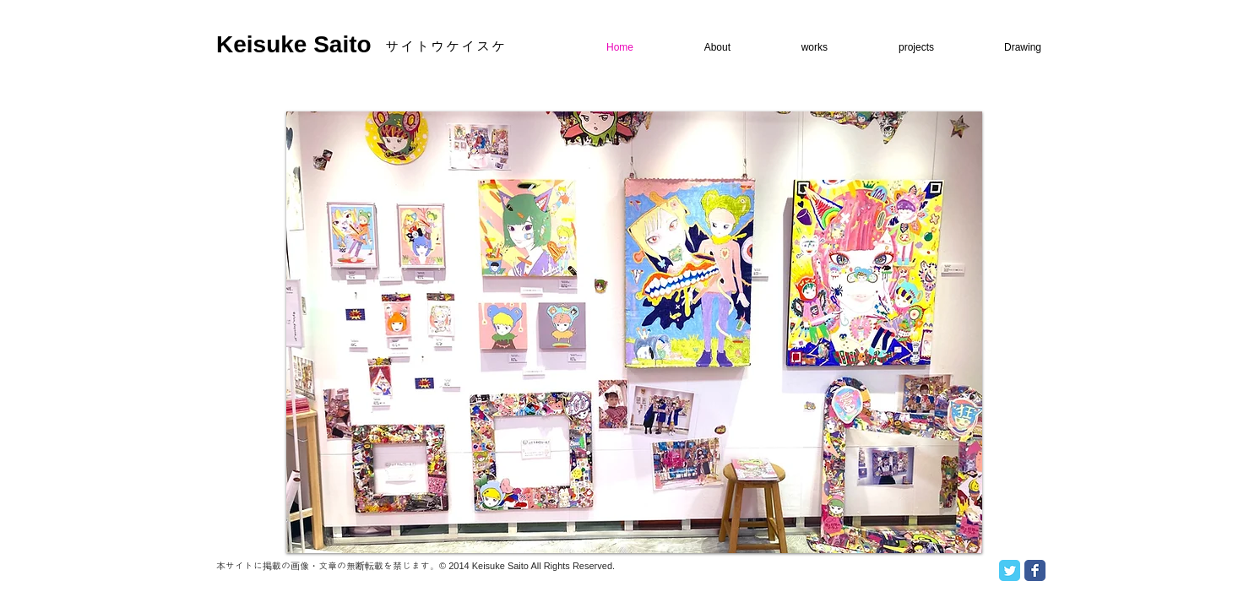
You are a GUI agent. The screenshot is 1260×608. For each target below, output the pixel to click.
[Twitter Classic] (1009, 570)
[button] (634, 332)
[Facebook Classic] (1034, 570)
